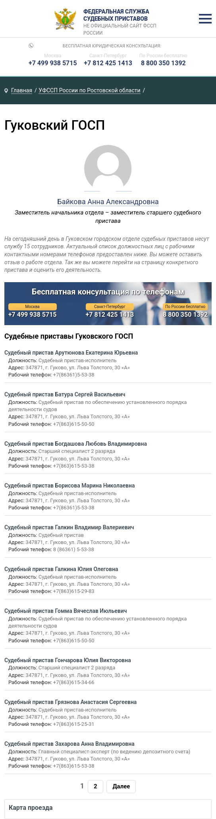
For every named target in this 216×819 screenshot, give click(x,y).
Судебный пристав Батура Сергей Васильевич (64, 394)
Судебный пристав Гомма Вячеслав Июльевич (65, 611)
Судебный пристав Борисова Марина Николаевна (69, 485)
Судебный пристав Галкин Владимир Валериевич (69, 527)
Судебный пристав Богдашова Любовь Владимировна (75, 444)
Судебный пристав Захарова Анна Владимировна (69, 744)
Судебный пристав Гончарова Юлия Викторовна (67, 660)
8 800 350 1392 (163, 63)
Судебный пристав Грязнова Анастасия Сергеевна (70, 702)
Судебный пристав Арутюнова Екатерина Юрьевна (71, 352)
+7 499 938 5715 (53, 63)
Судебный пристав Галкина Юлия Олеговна (61, 569)
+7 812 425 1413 (108, 63)
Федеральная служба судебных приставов (122, 19)
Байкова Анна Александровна (107, 201)
